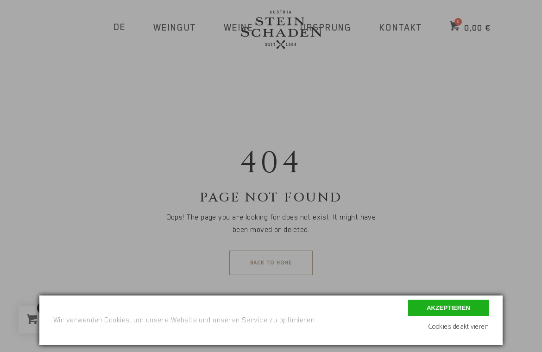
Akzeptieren (448, 307)
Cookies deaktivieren (458, 327)
